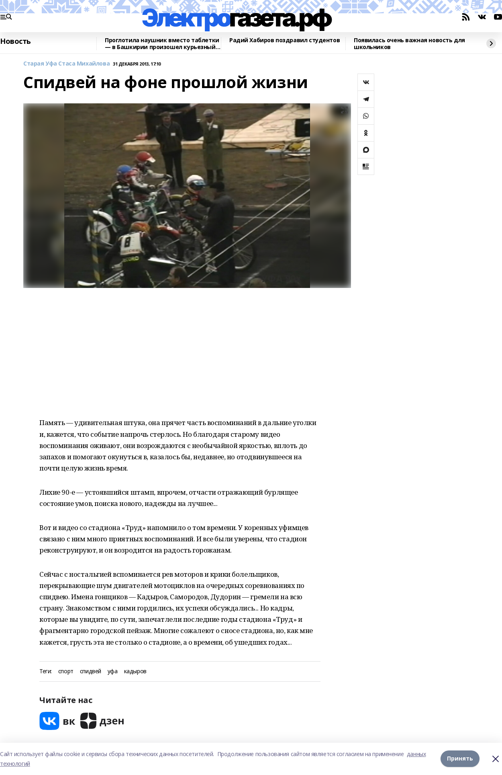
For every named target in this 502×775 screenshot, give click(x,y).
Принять (460, 759)
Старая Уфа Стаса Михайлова (66, 63)
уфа (113, 671)
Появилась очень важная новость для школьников (409, 43)
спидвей (90, 671)
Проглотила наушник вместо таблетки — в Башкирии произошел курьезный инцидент (162, 43)
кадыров (135, 671)
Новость (15, 41)
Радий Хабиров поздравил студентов (284, 40)
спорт (65, 671)
